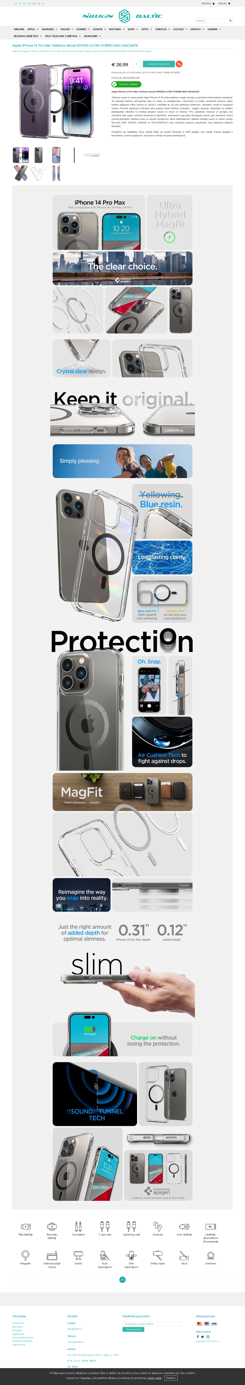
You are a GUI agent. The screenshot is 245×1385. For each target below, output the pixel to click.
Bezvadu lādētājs (26, 36)
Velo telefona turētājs (61, 36)
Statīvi (78, 1257)
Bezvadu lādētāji (52, 1231)
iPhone (35, 51)
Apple (26, 51)
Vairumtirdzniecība (22, 1337)
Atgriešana (18, 1334)
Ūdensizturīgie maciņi (52, 1259)
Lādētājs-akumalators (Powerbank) (210, 1232)
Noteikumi (18, 1323)
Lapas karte (18, 1344)
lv (16, 3)
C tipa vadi (105, 1229)
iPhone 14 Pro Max (51, 51)
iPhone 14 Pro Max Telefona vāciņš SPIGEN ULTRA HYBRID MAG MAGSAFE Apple (107, 51)
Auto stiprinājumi (105, 1259)
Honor (97, 29)
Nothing (115, 29)
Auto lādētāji (184, 1229)
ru (29, 3)
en (34, 3)
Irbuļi (184, 1257)
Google (178, 29)
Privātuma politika (22, 1341)
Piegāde (17, 1330)
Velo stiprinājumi (131, 1259)
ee (24, 3)
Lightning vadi (131, 1229)
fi (43, 3)
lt (20, 3)
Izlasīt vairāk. (154, 1378)
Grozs (225, 3)
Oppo (145, 29)
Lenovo (195, 29)
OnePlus (160, 29)
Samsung (48, 29)
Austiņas (158, 1229)
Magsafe (25, 1257)
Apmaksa (17, 1326)
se (38, 3)
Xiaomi (65, 29)
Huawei (81, 29)
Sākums (16, 51)
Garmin (212, 29)
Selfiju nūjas (158, 1257)
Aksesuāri (90, 36)
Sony (131, 29)
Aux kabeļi (78, 1229)
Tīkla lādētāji (25, 1229)
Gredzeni (210, 1257)
